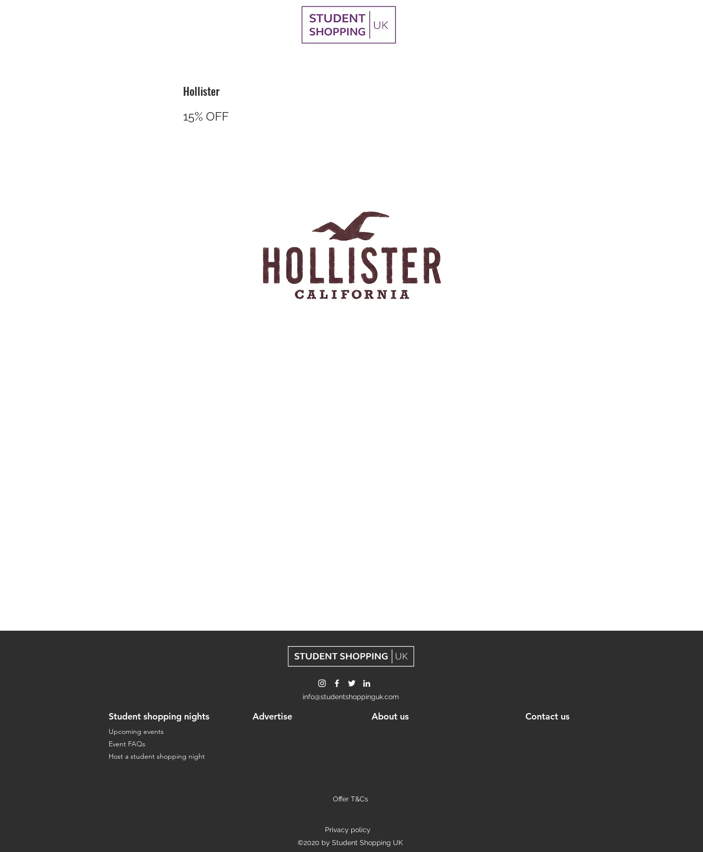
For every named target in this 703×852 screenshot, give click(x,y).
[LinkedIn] (367, 683)
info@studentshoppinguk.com (351, 697)
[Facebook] (337, 683)
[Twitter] (352, 683)
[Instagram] (322, 683)
